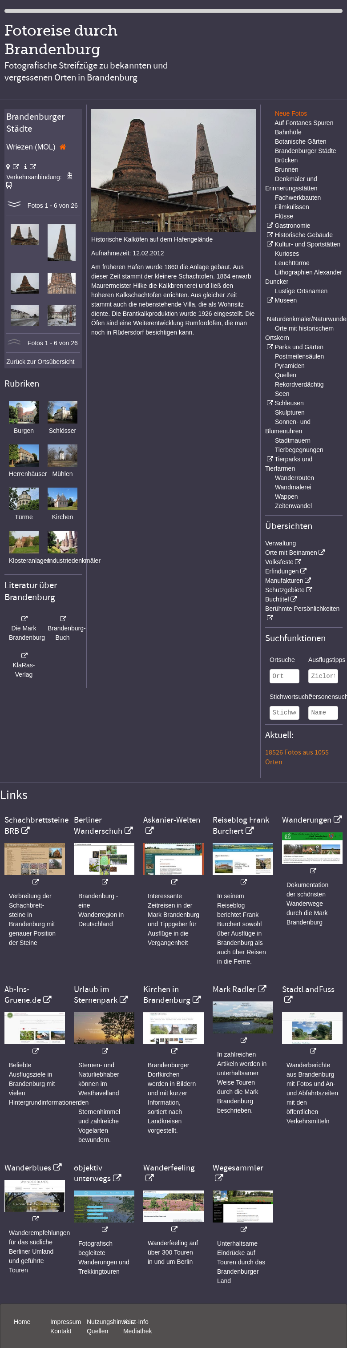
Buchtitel (277, 599)
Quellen (285, 375)
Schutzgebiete (285, 589)
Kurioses (287, 253)
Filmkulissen (292, 206)
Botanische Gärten (301, 141)
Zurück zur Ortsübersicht (40, 361)
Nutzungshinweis (110, 1321)
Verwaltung (280, 543)
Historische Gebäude (303, 234)
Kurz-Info (136, 1321)
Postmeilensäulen (299, 356)
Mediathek (137, 1331)
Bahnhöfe (288, 132)
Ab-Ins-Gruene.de (22, 994)
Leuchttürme (292, 262)
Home (22, 1321)
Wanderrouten (294, 477)
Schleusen (288, 403)
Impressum (65, 1321)
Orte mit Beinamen (291, 552)
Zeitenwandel (293, 505)
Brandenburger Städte (305, 150)
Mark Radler (234, 989)
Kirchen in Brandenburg (166, 994)
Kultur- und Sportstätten (307, 244)
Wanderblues (27, 1167)
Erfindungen (282, 571)
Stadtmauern (293, 440)
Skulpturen (290, 412)
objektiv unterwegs (92, 1173)
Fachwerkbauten (298, 197)
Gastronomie (292, 225)
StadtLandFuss (308, 989)
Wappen (286, 496)
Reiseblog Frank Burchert (241, 825)
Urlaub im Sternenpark (95, 994)
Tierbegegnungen (299, 449)
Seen (282, 393)
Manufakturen (284, 580)
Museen (285, 300)
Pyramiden (290, 365)
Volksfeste (279, 561)
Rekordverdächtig (299, 384)
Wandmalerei (293, 487)
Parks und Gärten (298, 347)
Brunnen (287, 169)
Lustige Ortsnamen (301, 291)
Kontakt (60, 1331)
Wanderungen (306, 820)
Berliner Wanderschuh (98, 825)
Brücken (286, 160)
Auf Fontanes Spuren (303, 122)
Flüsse (284, 216)
